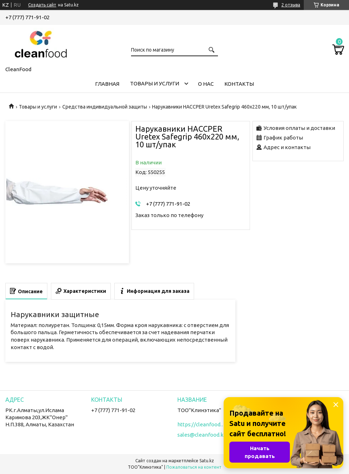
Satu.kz (206, 460)
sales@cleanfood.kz (201, 435)
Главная (107, 84)
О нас (206, 84)
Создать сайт (42, 4)
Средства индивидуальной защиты (104, 107)
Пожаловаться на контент (194, 467)
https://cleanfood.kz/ (202, 424)
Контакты (239, 84)
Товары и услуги (154, 83)
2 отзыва (290, 4)
